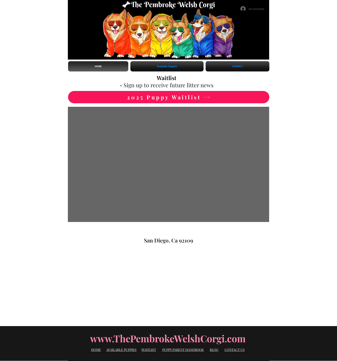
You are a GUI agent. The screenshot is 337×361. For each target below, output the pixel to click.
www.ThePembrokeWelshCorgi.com (168, 338)
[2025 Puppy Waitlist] (168, 97)
